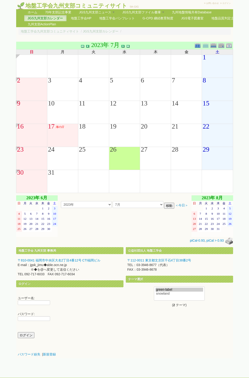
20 (144, 126)
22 (206, 126)
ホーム (32, 12)
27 (144, 149)
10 (51, 103)
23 (20, 149)
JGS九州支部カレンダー (45, 18)
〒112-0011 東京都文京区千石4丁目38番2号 (159, 260)
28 (175, 149)
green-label (179, 290)
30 (20, 172)
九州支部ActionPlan (42, 24)
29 (206, 149)
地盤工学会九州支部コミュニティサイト (76, 6)
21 (175, 126)
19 (113, 126)
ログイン (226, 3)
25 (82, 149)
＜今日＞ (181, 205)
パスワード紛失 (29, 354)
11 (82, 103)
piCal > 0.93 (215, 241)
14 (175, 103)
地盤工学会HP (81, 18)
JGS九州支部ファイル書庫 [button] (143, 12)
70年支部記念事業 (58, 12)
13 (144, 103)
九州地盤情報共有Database (192, 12)
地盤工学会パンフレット (117, 18)
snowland (179, 294)
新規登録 (49, 354)
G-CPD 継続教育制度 (158, 18)
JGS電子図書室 (192, 18)
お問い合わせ (212, 3)
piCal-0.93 (197, 241)
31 (51, 172)
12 (113, 103)
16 (20, 126)
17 (51, 126)
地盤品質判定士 (222, 18)
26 (113, 149)
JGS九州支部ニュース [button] (96, 12)
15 (206, 103)
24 (51, 149)
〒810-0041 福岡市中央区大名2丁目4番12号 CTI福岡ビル (59, 260)
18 (82, 126)
